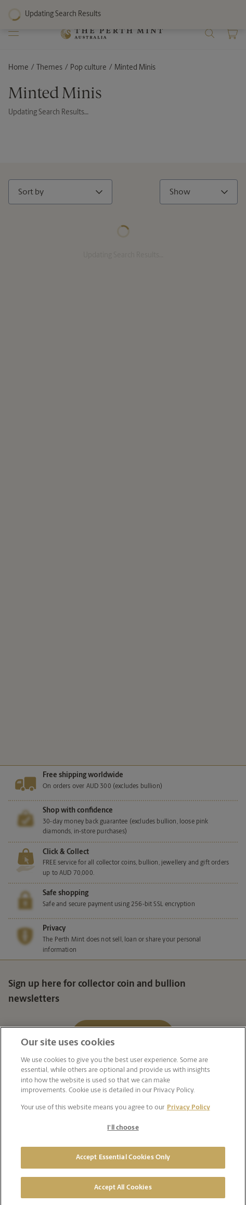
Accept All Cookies (122, 1192)
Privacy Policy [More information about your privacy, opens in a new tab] (188, 1112)
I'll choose (122, 1133)
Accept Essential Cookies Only (123, 1162)
